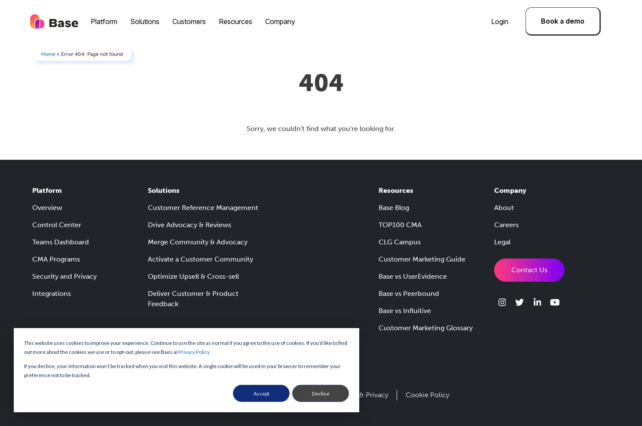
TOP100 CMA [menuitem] (400, 225)
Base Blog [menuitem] (394, 208)
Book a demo (562, 21)
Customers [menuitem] (189, 21)
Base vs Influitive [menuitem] (405, 311)
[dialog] (186, 370)
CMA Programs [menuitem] (56, 259)
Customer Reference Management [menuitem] (203, 208)
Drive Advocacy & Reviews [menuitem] (189, 225)
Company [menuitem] (280, 21)
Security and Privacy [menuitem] (64, 276)
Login (499, 21)
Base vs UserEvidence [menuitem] (413, 276)
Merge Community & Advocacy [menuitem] (198, 242)
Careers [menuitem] (506, 225)
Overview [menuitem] (47, 208)
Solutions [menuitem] (144, 21)
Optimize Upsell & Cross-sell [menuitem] (193, 276)
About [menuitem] (504, 208)
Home (48, 54)
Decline (321, 393)
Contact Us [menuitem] (529, 270)
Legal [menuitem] (502, 242)
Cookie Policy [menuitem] (427, 395)
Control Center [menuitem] (56, 225)
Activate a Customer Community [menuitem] (200, 259)
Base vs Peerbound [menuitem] (409, 293)
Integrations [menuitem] (51, 293)
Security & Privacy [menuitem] (360, 395)
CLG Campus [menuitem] (400, 242)
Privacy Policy (194, 352)
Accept (261, 393)
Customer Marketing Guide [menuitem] (422, 259)
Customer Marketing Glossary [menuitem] (426, 328)
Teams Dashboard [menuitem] (60, 242)
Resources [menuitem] (235, 21)
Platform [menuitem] (104, 21)
